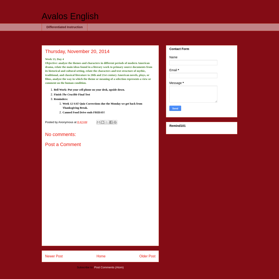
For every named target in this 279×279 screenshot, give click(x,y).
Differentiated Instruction (64, 27)
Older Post (147, 256)
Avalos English (70, 16)
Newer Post (54, 256)
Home (101, 256)
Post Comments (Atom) (109, 267)
